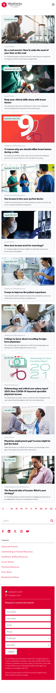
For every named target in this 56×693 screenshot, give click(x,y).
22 (51, 508)
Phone (9, 631)
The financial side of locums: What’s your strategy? (25, 492)
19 (36, 508)
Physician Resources (11, 385)
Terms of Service (18, 675)
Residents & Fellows (10, 577)
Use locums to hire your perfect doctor (23, 198)
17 (26, 508)
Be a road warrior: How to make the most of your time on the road (26, 51)
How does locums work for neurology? (24, 245)
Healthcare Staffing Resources (14, 146)
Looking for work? (15, 592)
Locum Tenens (9, 46)
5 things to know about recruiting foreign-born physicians (25, 340)
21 (46, 508)
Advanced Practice (9, 546)
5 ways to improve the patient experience (25, 292)
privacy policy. (28, 663)
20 (41, 508)
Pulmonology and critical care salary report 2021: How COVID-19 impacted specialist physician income (26, 391)
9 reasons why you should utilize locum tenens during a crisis (27, 150)
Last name (11, 618)
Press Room (6, 572)
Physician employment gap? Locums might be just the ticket (27, 442)
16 (21, 508)
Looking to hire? (14, 595)
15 (17, 508)
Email (9, 625)
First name (11, 612)
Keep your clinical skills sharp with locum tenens (25, 101)
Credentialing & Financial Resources (16, 487)
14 (12, 508)
